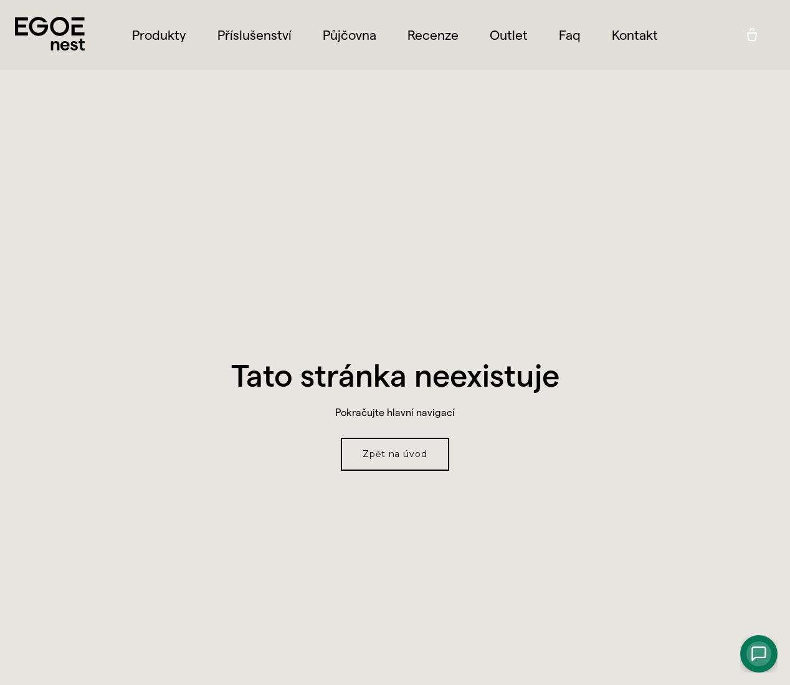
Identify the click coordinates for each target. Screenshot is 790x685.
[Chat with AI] (759, 654)
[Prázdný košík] (752, 35)
